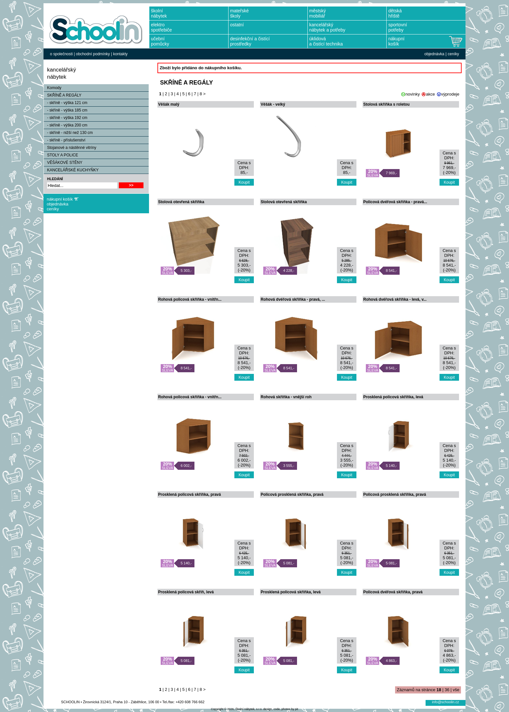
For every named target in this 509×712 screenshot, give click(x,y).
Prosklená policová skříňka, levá (393, 397)
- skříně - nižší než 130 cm (68, 132)
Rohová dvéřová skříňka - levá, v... (395, 299)
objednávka (434, 54)
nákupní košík (60, 199)
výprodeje (450, 94)
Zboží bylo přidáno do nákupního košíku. (201, 67)
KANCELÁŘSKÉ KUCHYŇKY (71, 170)
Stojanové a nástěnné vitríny (70, 147)
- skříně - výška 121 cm (65, 102)
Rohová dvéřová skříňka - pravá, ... (293, 299)
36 (447, 689)
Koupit (244, 182)
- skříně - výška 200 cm (65, 125)
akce (430, 94)
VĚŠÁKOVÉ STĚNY (63, 162)
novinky (412, 94)
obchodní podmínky (93, 54)
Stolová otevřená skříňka (181, 202)
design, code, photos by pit (280, 709)
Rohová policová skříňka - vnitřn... (189, 299)
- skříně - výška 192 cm (65, 117)
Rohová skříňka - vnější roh (286, 397)
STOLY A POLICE (61, 155)
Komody (52, 88)
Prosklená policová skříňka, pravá (189, 494)
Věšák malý (168, 104)
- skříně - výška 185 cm (65, 110)
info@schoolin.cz (445, 702)
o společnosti (61, 54)
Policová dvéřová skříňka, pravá (393, 592)
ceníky (453, 54)
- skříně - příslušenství (64, 140)
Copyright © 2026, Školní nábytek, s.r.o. (237, 709)
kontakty (120, 54)
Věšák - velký (273, 104)
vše (456, 689)
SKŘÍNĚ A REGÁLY (62, 95)
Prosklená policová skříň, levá (186, 592)
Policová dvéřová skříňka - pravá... (395, 202)
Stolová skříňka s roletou (386, 104)
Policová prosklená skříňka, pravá (292, 494)
